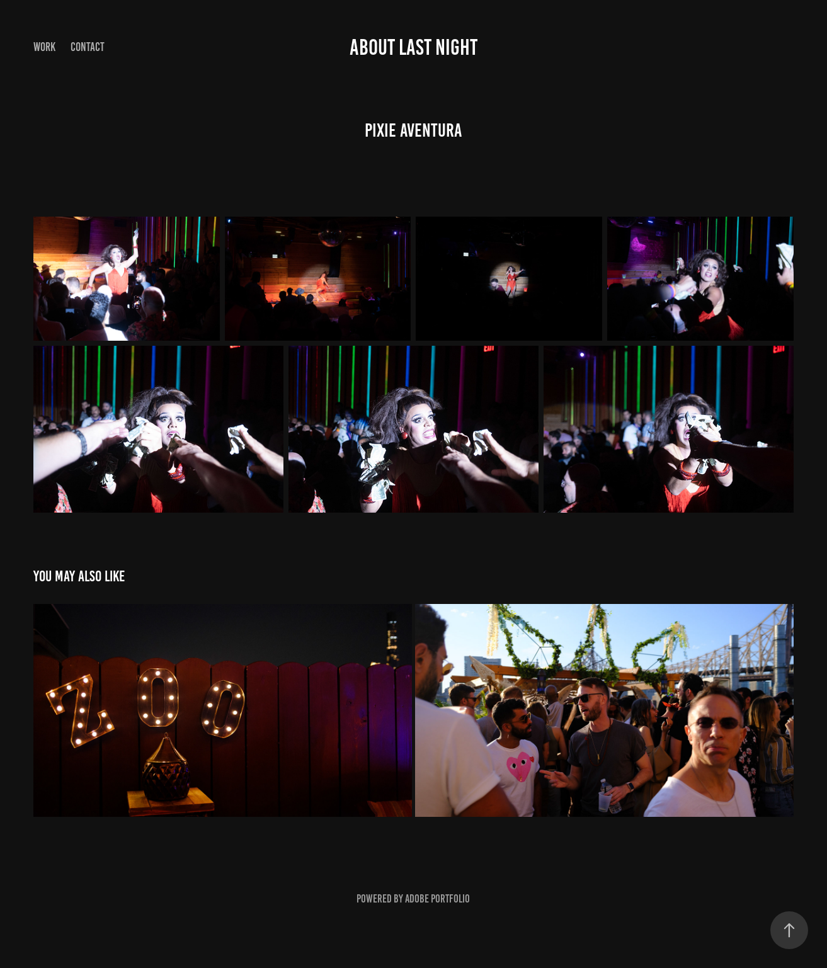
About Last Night (413, 47)
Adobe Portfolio (437, 898)
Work (44, 47)
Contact (88, 47)
